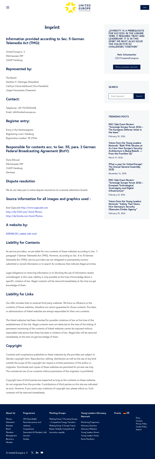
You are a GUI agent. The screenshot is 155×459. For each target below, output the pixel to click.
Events (117, 413)
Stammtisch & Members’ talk (35, 432)
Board (8, 429)
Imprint (139, 429)
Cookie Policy (141, 426)
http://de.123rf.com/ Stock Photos (24, 211)
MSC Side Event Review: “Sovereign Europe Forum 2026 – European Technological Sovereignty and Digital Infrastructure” (126, 185)
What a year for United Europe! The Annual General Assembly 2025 (125, 166)
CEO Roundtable (30, 419)
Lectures (26, 435)
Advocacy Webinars (89, 429)
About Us (10, 413)
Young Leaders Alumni (90, 432)
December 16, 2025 (117, 173)
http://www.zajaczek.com (34, 207)
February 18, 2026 (117, 136)
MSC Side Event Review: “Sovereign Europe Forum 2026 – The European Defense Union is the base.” (126, 128)
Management (11, 435)
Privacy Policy (141, 423)
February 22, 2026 (117, 194)
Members (10, 432)
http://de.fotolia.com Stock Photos (24, 215)
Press (138, 418)
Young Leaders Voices (90, 435)
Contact (139, 421)
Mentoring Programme (90, 422)
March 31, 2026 (116, 157)
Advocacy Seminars (89, 425)
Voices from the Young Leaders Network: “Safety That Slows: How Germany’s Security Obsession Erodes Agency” (125, 205)
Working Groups (57, 413)
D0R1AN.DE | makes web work (21, 233)
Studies (26, 439)
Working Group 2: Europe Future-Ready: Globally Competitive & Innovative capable (62, 428)
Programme (29, 413)
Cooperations (28, 429)
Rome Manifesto (87, 439)
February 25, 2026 (117, 213)
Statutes (9, 425)
